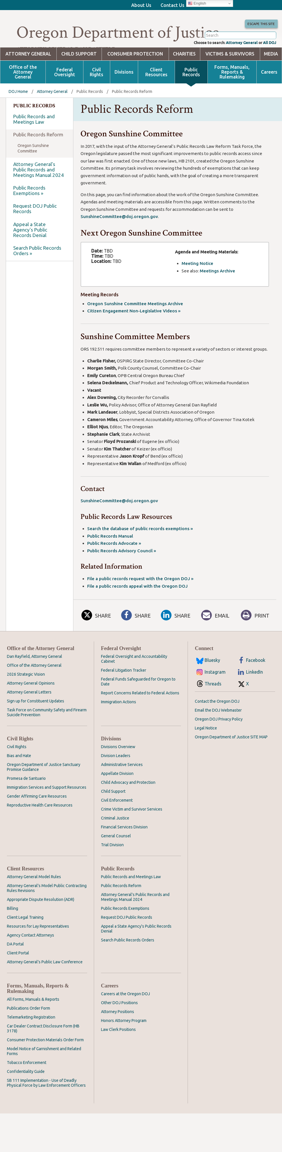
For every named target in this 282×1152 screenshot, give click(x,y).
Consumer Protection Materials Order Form (45, 1063)
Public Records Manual (110, 559)
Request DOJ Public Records (35, 231)
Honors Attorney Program (123, 1043)
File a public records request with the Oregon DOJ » (140, 601)
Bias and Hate (19, 778)
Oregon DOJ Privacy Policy (219, 742)
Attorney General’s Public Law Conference (45, 985)
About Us (141, 5)
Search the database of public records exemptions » (140, 551)
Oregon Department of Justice (117, 32)
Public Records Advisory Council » (121, 573)
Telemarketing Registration (31, 1040)
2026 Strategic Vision (26, 697)
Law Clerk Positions (118, 1052)
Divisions (124, 95)
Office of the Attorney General (23, 95)
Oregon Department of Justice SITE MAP (231, 760)
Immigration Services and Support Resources (46, 810)
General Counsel (116, 859)
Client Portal (18, 976)
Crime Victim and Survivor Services (131, 832)
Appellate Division (117, 796)
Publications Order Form (28, 1031)
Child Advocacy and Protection (128, 805)
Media (271, 76)
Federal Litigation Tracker (123, 693)
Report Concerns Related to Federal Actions (140, 716)
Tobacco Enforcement (26, 1085)
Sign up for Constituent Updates (35, 724)
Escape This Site (258, 30)
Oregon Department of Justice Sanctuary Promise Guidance (43, 790)
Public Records (191, 95)
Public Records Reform (38, 157)
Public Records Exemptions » (29, 213)
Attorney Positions (117, 1034)
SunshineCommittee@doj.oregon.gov (119, 239)
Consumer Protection (135, 76)
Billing (12, 931)
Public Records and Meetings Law (34, 142)
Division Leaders (115, 778)
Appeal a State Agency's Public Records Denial (30, 252)
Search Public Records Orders (127, 963)
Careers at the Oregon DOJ (125, 1017)
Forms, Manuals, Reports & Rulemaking (231, 95)
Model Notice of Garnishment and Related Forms (44, 1074)
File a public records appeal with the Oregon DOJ (137, 609)
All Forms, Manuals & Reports (33, 1022)
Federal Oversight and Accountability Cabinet (134, 682)
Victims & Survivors (229, 76)
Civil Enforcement (117, 823)
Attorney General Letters (29, 715)
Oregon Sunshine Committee (33, 171)
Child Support (79, 76)
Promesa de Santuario (26, 801)
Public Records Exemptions (125, 931)
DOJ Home (18, 114)
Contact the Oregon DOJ (217, 724)
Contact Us (172, 5)
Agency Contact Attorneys (30, 958)
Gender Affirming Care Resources (37, 819)
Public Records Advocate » (114, 566)
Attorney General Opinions (31, 706)
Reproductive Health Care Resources (40, 828)
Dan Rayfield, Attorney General (34, 679)
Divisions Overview (118, 769)
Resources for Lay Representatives (38, 949)
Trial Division (112, 868)
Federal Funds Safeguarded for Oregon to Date (138, 704)
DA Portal (15, 967)
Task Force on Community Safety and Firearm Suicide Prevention (47, 735)
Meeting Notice (197, 286)
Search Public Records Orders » (37, 273)
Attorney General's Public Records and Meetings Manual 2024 (38, 192)
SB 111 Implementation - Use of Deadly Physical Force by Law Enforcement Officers (46, 1106)
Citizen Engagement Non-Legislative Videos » (133, 333)
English (197, 3)
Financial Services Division (124, 850)
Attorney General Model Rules (34, 899)
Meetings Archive (217, 293)
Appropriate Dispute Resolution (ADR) (40, 922)
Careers (269, 95)
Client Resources (156, 95)
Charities (184, 76)
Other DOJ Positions (119, 1025)
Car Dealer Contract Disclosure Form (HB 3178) (43, 1051)
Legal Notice (206, 751)
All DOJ (268, 65)
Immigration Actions (118, 725)
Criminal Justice (115, 841)
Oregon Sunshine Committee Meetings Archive (135, 326)
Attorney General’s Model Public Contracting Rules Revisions (47, 911)
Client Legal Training (25, 940)
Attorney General (234, 65)
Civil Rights (96, 95)
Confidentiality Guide (26, 1094)
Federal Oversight (64, 95)
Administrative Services (122, 787)
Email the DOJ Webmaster (218, 733)
